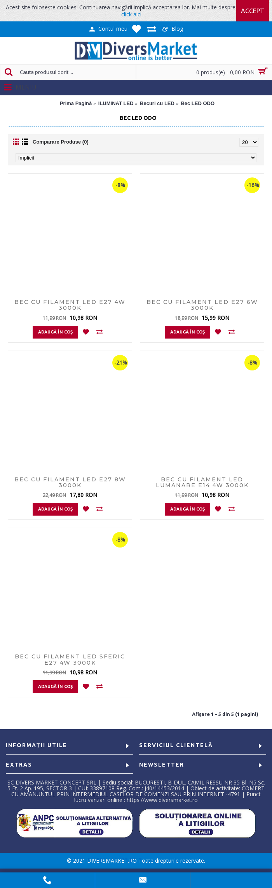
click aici (131, 14)
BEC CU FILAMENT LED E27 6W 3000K (202, 304)
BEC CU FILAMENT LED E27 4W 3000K (70, 304)
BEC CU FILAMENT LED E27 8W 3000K (70, 482)
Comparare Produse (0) (61, 142)
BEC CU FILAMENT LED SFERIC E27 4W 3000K (70, 659)
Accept (252, 10)
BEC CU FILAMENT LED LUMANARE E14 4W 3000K (202, 482)
